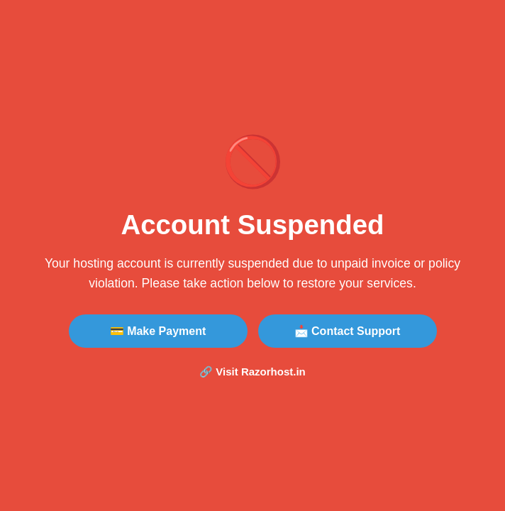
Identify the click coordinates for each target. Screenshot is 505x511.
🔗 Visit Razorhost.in (252, 372)
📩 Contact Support (347, 331)
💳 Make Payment (158, 331)
